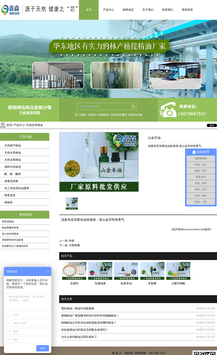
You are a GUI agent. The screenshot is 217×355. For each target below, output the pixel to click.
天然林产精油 (12, 145)
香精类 (8, 202)
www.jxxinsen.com (194, 229)
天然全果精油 (12, 159)
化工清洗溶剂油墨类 (16, 188)
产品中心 (108, 9)
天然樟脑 (74, 245)
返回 (212, 125)
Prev (2, 56)
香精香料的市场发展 (12, 240)
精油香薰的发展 (10, 227)
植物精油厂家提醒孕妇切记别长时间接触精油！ (90, 315)
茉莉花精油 (8, 221)
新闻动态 (128, 9)
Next (209, 56)
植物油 (93, 114)
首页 (89, 9)
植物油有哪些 (119, 114)
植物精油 (103, 114)
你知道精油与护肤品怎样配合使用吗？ (84, 329)
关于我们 (147, 9)
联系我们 (167, 9)
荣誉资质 (187, 9)
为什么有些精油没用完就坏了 (79, 336)
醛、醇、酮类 (12, 174)
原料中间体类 (12, 166)
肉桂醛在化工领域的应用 (15, 246)
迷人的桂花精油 (10, 233)
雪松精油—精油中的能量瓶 (77, 308)
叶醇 (71, 240)
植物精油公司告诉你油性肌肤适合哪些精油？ (88, 322)
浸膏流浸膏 (11, 181)
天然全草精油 (12, 152)
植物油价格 (135, 114)
